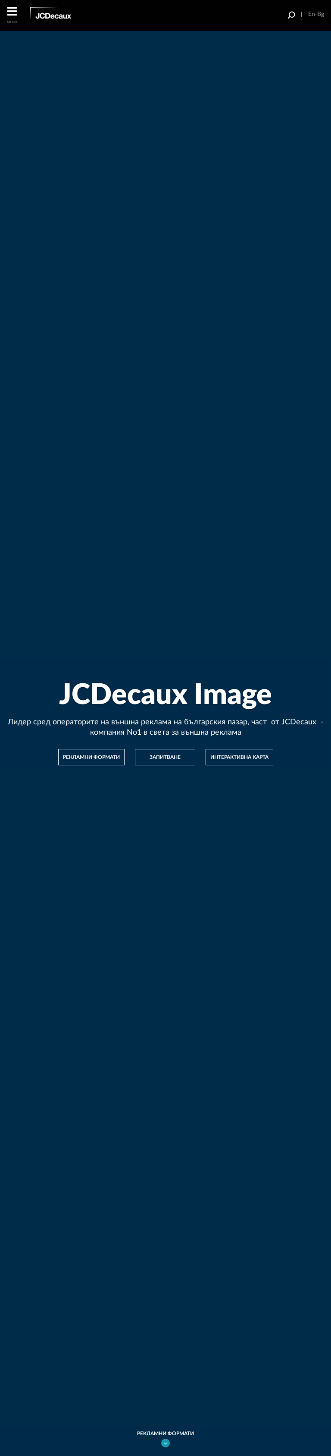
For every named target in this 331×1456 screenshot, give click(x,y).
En (311, 14)
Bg (320, 14)
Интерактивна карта (239, 757)
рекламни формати (91, 757)
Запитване (165, 757)
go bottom (165, 1443)
